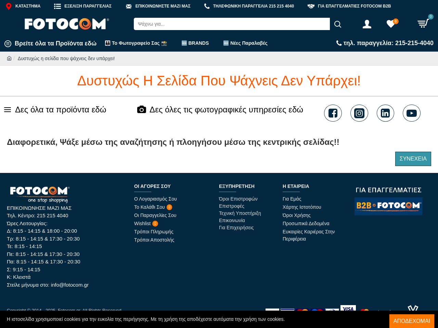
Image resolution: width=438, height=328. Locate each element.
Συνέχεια (413, 159)
